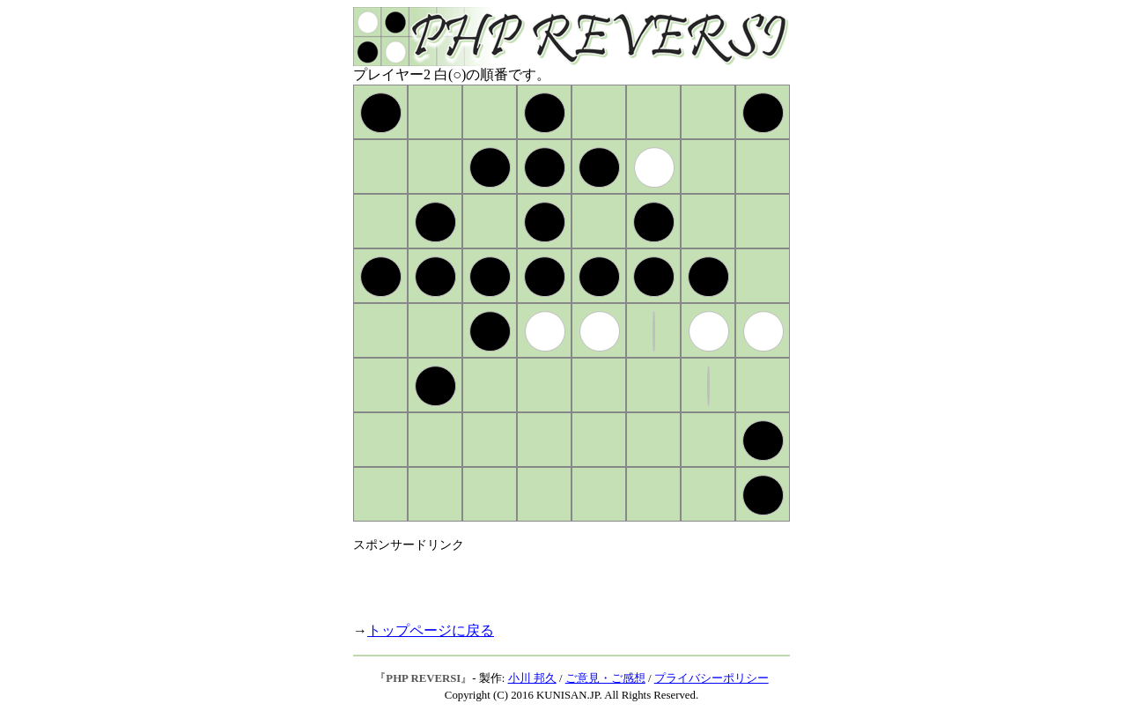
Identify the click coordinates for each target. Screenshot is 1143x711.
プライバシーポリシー (711, 678)
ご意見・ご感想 (605, 678)
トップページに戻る (430, 630)
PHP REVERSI (423, 678)
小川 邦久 (532, 678)
